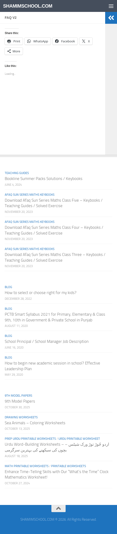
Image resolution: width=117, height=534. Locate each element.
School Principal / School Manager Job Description (47, 341)
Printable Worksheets (68, 466)
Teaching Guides (17, 173)
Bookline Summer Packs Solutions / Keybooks (43, 178)
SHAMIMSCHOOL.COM (29, 6)
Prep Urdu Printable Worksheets (30, 438)
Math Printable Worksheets (27, 466)
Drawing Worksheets (21, 417)
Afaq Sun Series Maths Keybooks (29, 194)
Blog (8, 287)
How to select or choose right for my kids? (40, 292)
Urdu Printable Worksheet (79, 438)
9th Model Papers (18, 395)
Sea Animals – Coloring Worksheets (35, 422)
